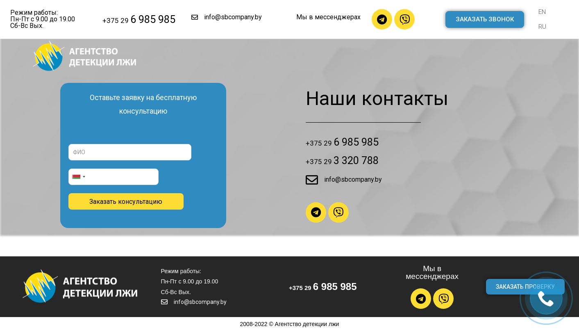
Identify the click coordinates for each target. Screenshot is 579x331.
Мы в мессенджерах (328, 17)
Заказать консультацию (125, 201)
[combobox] (78, 177)
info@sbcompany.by (233, 17)
